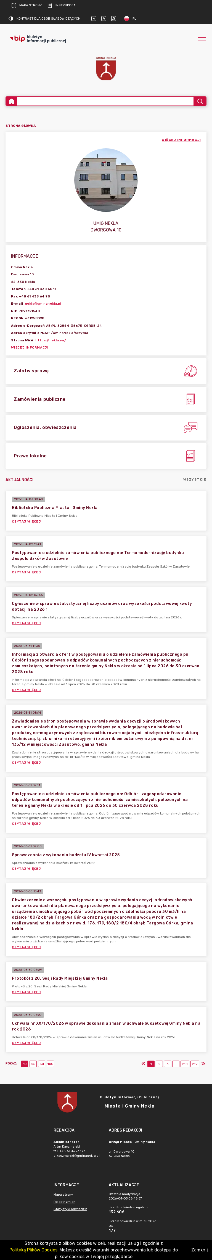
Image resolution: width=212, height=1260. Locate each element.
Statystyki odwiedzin (70, 1209)
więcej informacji (181, 140)
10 (24, 1064)
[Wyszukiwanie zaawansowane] (105, 101)
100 (50, 1064)
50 (42, 1064)
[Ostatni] (203, 1064)
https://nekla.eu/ (50, 340)
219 (195, 1064)
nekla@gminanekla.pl (43, 303)
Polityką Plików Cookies (33, 1250)
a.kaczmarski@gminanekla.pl (77, 1156)
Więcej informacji (30, 347)
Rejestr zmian (64, 1202)
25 (33, 1064)
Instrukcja (61, 5)
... (176, 1064)
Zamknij (199, 1250)
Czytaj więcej (26, 521)
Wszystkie (195, 479)
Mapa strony (26, 5)
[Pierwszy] (143, 1064)
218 (185, 1064)
